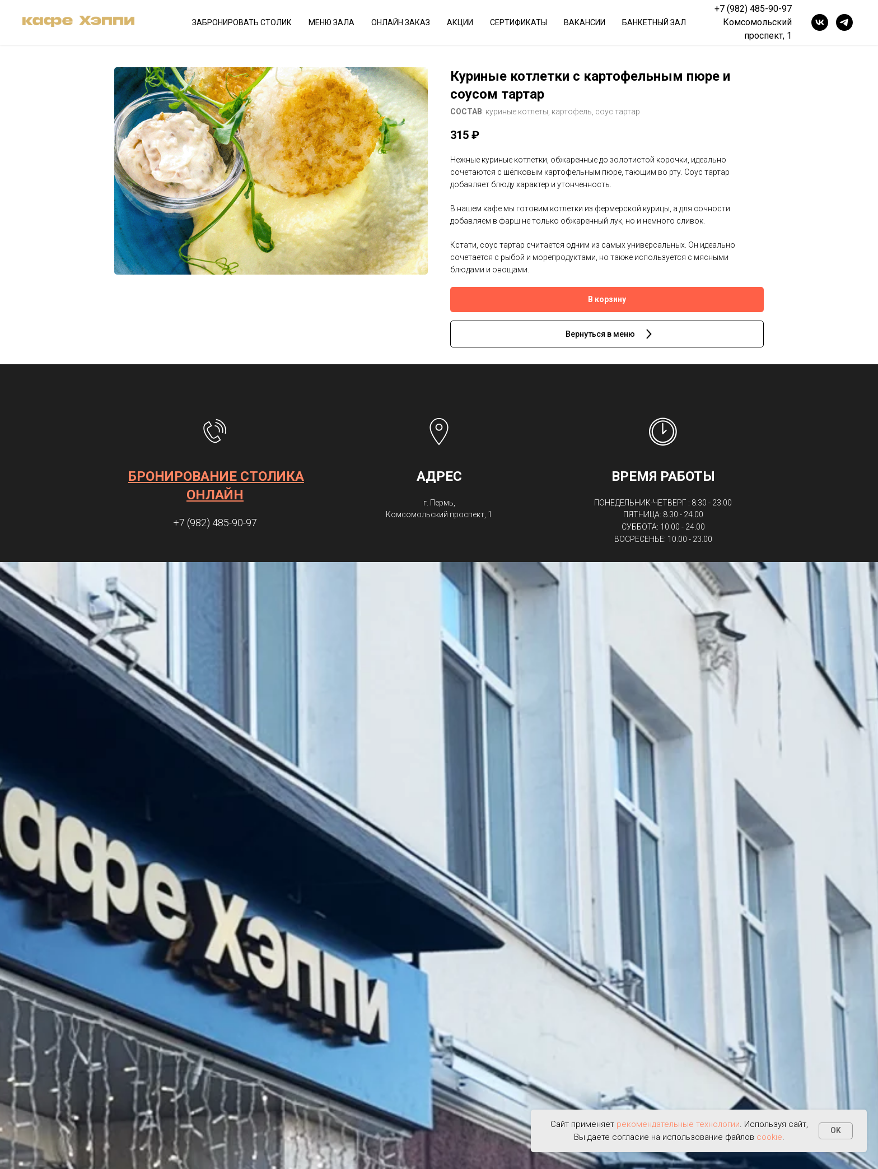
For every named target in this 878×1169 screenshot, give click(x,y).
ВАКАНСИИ (584, 22)
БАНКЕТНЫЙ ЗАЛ (654, 22)
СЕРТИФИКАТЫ (518, 22)
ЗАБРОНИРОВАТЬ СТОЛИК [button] (242, 22)
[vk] (819, 22)
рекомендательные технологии (678, 1124)
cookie (769, 1137)
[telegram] (844, 22)
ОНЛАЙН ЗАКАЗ (400, 22)
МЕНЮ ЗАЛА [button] (331, 22)
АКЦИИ (460, 22)
